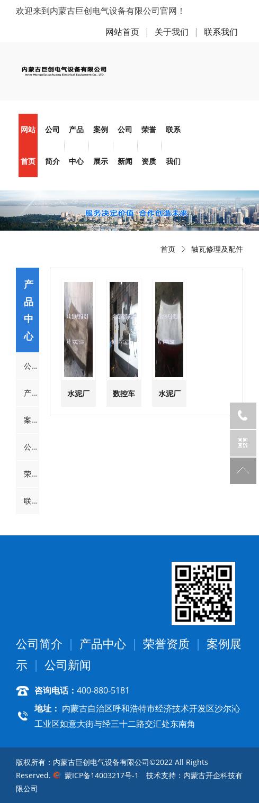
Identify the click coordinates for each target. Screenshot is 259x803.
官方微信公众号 (243, 443)
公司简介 (52, 145)
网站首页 (122, 32)
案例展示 (100, 145)
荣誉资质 (148, 145)
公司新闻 (125, 145)
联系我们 (221, 32)
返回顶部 (243, 471)
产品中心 (76, 145)
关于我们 (172, 32)
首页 (167, 249)
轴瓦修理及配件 (217, 249)
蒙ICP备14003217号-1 (102, 775)
